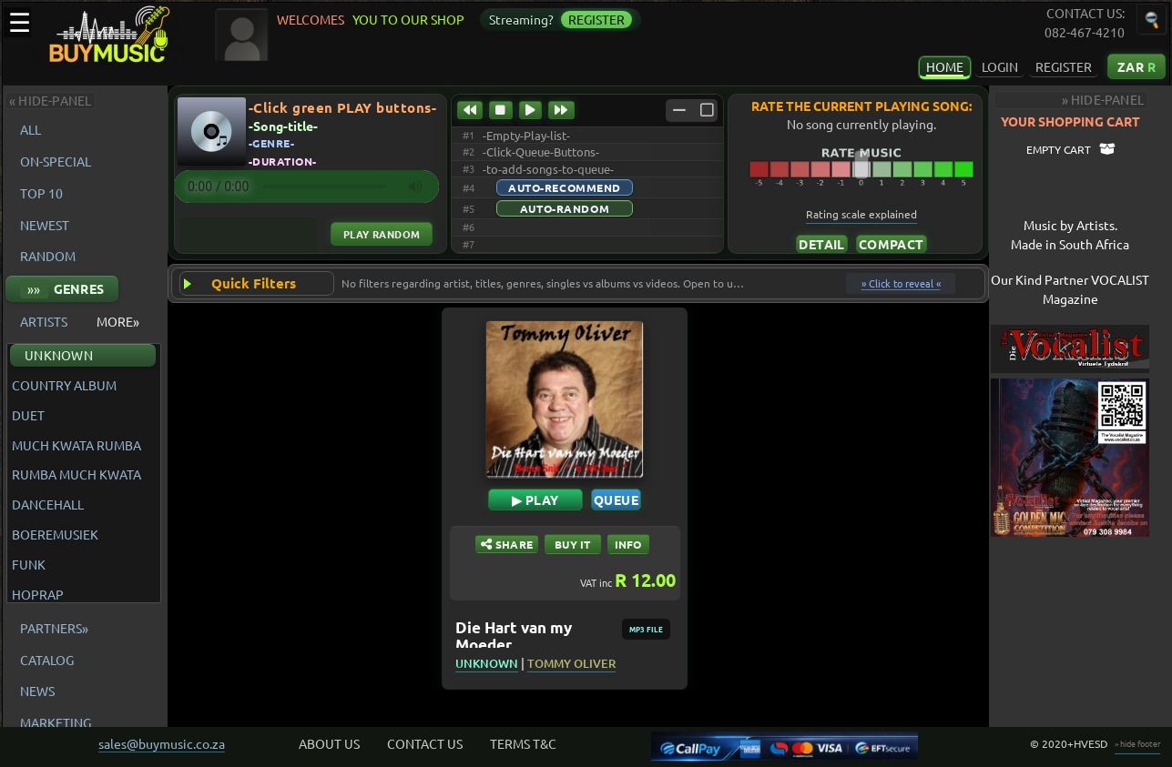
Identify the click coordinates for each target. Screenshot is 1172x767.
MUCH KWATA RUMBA (76, 445)
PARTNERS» (54, 628)
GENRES (62, 288)
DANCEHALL (48, 504)
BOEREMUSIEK (55, 534)
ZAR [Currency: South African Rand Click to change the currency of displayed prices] (1136, 66)
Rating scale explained (863, 214)
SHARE (515, 544)
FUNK (29, 564)
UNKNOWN (59, 355)
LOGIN (1000, 66)
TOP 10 (41, 193)
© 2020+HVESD (1069, 743)
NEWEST (44, 225)
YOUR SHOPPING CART (1086, 121)
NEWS (37, 690)
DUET (28, 415)
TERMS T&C (523, 743)
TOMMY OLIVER (579, 663)
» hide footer (1137, 743)
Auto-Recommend (564, 187)
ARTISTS (43, 321)
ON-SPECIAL (55, 161)
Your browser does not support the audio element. (306, 186)
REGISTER (1063, 66)
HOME (944, 66)
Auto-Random (564, 208)
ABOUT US (329, 743)
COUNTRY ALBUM (64, 385)
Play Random (382, 234)
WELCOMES (313, 19)
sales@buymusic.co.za (161, 743)
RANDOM (48, 255)
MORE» (118, 321)
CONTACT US (425, 743)
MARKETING (55, 722)
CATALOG (47, 659)
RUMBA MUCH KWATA (76, 474)
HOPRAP (38, 594)
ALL (33, 129)
